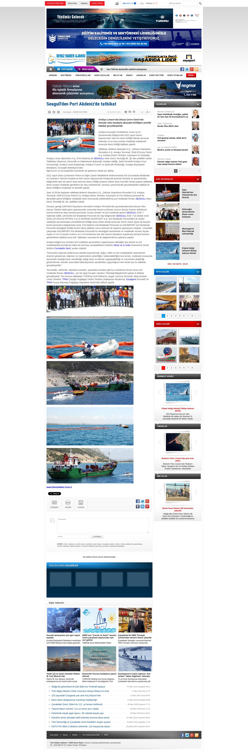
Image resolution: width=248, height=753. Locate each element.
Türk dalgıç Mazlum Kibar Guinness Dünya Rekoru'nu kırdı (80, 691)
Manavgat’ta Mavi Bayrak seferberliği (188, 231)
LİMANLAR (162, 426)
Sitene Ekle (72, 3)
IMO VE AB (162, 476)
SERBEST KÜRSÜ (165, 376)
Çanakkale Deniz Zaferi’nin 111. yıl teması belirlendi (76, 704)
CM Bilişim (82, 745)
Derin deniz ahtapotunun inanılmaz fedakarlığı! (74, 700)
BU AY (185, 264)
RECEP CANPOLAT (174, 114)
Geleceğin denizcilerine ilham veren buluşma (188, 213)
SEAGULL (99, 158)
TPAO (65, 279)
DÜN (169, 264)
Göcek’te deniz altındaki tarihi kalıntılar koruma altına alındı (80, 717)
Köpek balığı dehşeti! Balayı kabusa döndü (189, 250)
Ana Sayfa (54, 735)
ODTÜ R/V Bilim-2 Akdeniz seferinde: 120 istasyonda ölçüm (80, 726)
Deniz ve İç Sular (122, 245)
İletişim (75, 735)
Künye (65, 735)
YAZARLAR (161, 104)
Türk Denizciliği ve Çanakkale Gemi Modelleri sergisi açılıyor (81, 722)
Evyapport (131, 279)
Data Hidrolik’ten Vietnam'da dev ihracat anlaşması (189, 194)
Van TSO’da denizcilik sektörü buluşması (127, 69)
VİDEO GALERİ (163, 324)
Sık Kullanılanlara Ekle (91, 735)
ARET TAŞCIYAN (174, 125)
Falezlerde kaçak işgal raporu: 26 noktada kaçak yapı (77, 713)
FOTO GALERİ (162, 272)
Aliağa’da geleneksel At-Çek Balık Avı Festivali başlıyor (78, 686)
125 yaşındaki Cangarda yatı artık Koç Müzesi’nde (76, 695)
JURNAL (174, 138)
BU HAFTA (177, 264)
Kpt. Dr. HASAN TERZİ (174, 148)
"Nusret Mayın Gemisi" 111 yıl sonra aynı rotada (75, 709)
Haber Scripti (72, 745)
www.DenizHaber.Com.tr (59, 487)
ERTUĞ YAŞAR (174, 162)
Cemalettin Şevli (63, 248)
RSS (106, 735)
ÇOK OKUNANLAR (164, 179)
